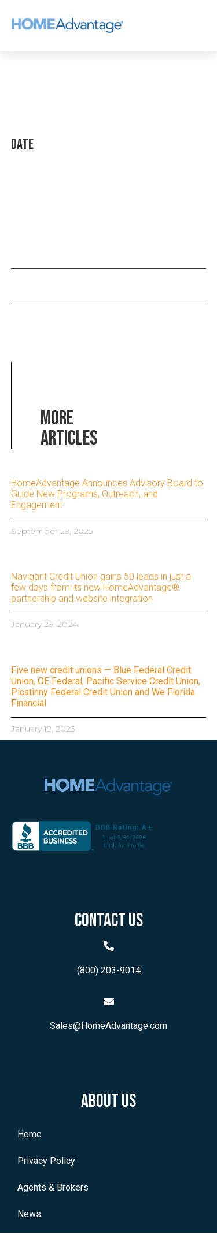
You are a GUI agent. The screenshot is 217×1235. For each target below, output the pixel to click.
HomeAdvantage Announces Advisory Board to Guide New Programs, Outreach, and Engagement (107, 495)
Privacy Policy (46, 1162)
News (29, 1215)
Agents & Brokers (53, 1189)
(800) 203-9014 (109, 972)
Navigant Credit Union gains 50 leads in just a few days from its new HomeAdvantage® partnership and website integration (101, 589)
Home (29, 1135)
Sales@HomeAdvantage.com (108, 1028)
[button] (183, 26)
